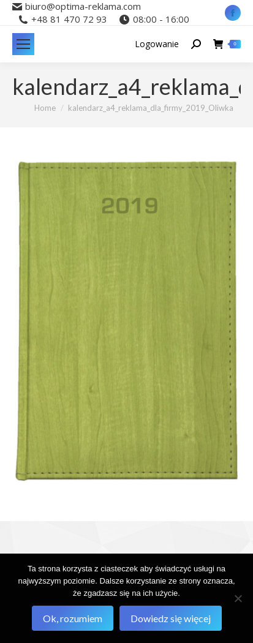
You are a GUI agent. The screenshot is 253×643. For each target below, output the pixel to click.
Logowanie (157, 44)
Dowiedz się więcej (170, 618)
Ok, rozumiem (72, 618)
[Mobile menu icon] (23, 44)
